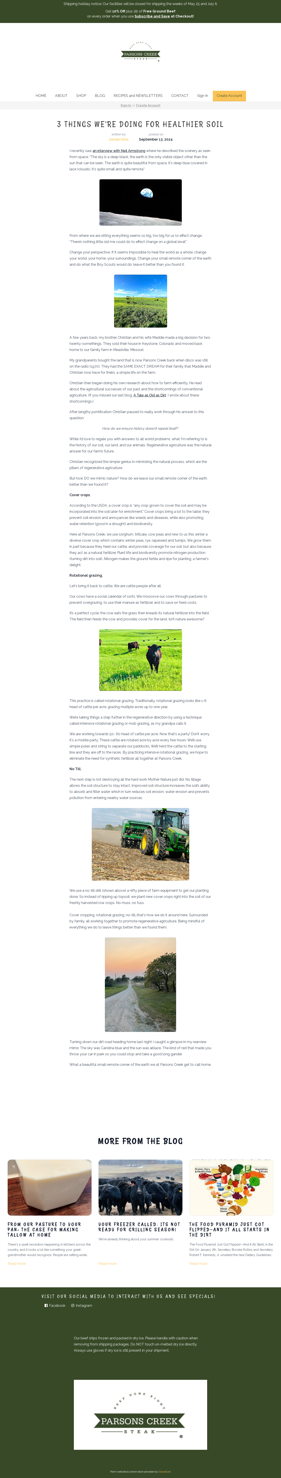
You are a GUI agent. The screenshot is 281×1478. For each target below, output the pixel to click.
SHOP (81, 96)
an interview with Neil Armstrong (119, 151)
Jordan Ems (118, 139)
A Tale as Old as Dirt (150, 395)
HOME (41, 96)
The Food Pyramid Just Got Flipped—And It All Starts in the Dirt (229, 1229)
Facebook (54, 1306)
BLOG (100, 96)
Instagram (81, 1306)
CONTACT (180, 96)
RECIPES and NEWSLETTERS (138, 96)
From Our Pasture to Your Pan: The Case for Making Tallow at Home (45, 1229)
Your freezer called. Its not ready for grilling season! (139, 1227)
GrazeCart (165, 1471)
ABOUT (61, 96)
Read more (17, 1264)
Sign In (202, 96)
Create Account (229, 96)
